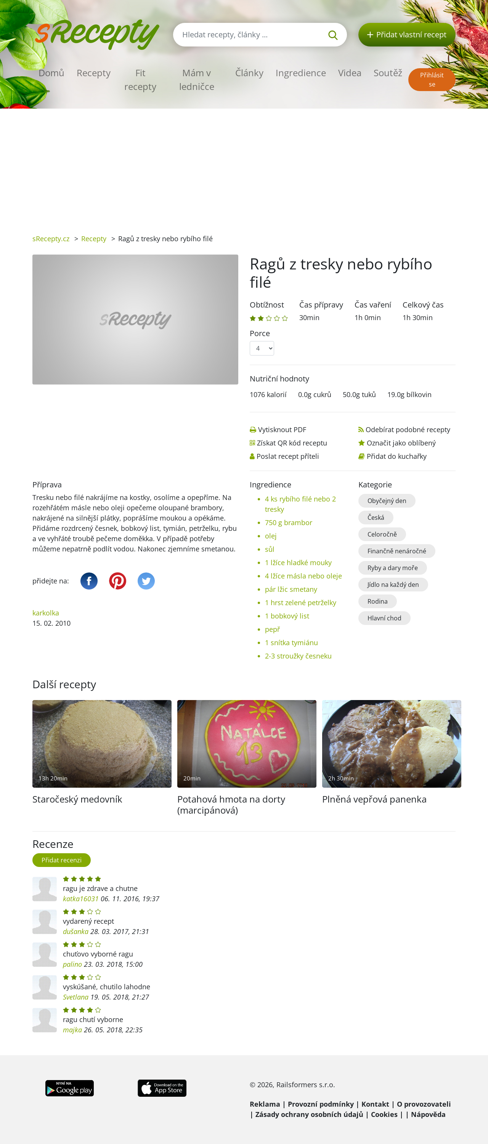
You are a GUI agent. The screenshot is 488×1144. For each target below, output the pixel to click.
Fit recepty (140, 79)
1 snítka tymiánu (291, 642)
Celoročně (382, 534)
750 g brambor (288, 522)
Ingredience (301, 72)
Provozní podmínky (321, 1104)
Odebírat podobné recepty (408, 429)
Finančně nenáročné (397, 551)
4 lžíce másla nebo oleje (303, 575)
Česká (376, 517)
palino (72, 964)
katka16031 (81, 898)
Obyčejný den (387, 501)
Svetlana (75, 996)
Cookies (384, 1114)
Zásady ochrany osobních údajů (309, 1114)
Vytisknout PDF (282, 429)
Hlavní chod (384, 618)
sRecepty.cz (50, 238)
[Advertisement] (244, 165)
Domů (51, 72)
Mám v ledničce (196, 79)
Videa (349, 72)
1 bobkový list (287, 615)
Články (249, 72)
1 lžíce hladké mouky (298, 562)
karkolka (45, 612)
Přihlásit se (432, 79)
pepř (272, 629)
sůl (269, 549)
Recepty (94, 72)
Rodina (378, 601)
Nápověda (428, 1114)
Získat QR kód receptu (292, 442)
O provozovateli (424, 1104)
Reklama (265, 1104)
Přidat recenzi (62, 860)
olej (271, 535)
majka (72, 1029)
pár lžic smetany (291, 589)
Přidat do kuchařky (397, 456)
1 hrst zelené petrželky (300, 602)
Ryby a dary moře (393, 568)
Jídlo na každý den (393, 584)
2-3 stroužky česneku (298, 655)
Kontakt (375, 1104)
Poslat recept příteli (288, 456)
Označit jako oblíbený (401, 442)
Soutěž (388, 72)
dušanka (75, 931)
